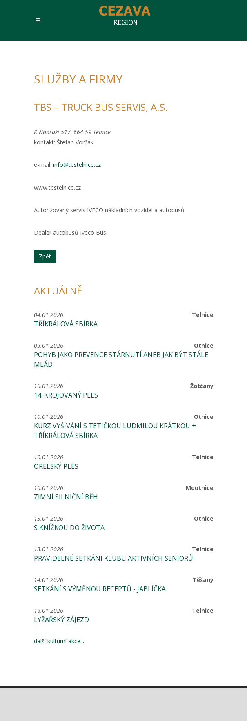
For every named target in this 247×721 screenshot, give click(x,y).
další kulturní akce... (59, 641)
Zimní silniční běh (66, 496)
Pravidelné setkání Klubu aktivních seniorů (113, 558)
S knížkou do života (69, 527)
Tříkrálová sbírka (66, 323)
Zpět (45, 256)
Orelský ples (56, 466)
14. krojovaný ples (66, 395)
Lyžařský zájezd (61, 619)
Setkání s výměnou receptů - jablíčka (100, 588)
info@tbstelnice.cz (77, 164)
